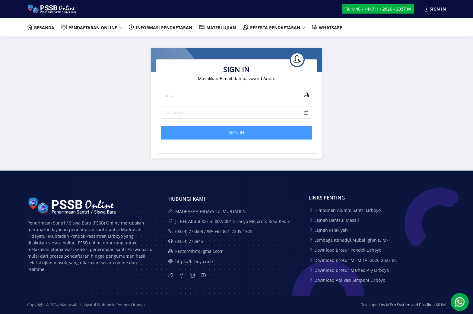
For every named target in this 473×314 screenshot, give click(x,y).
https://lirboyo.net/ (190, 261)
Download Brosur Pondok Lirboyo (347, 250)
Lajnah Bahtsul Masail (336, 220)
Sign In (435, 9)
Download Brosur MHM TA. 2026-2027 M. (355, 260)
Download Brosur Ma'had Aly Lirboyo (351, 270)
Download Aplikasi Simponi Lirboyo (349, 280)
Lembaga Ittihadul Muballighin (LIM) (351, 240)
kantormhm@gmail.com (196, 251)
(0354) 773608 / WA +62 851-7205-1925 (210, 231)
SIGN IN (236, 132)
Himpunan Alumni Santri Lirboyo (347, 210)
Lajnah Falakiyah (331, 230)
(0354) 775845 (185, 241)
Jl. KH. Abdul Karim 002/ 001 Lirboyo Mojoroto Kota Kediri (229, 221)
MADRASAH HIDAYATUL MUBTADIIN (207, 211)
